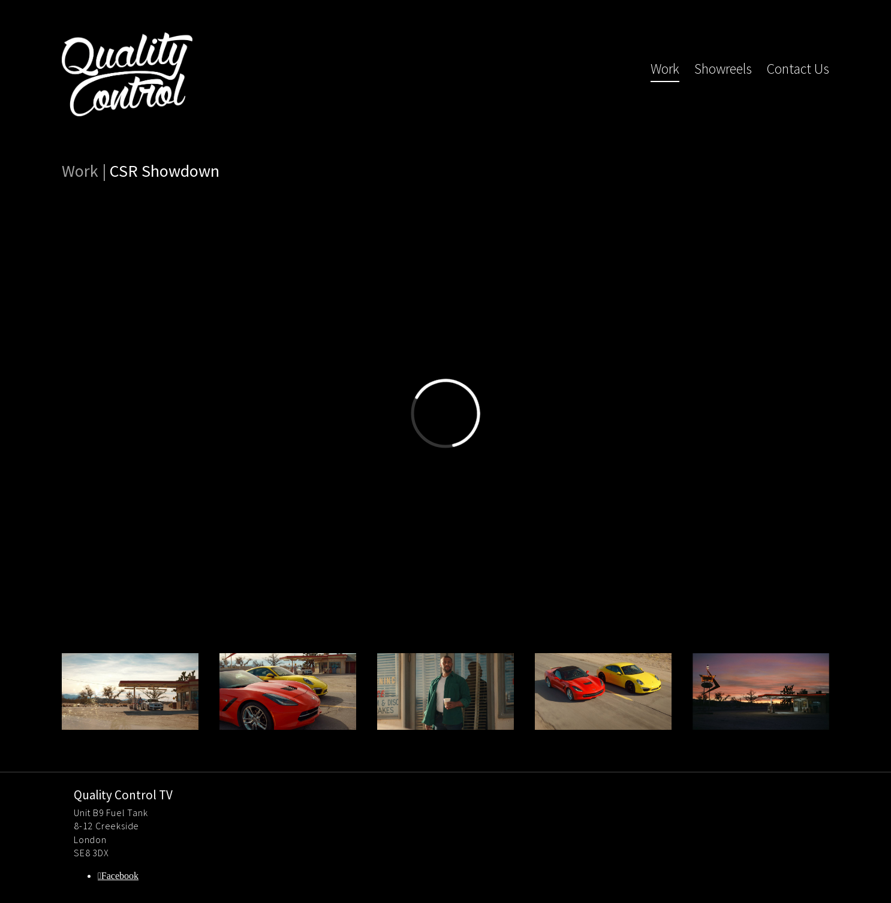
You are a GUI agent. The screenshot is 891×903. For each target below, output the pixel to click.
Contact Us (798, 68)
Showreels (723, 68)
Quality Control (127, 74)
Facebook (120, 876)
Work (665, 68)
